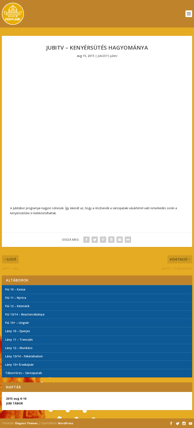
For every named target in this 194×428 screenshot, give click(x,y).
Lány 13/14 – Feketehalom (24, 356)
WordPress (65, 423)
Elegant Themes (26, 423)
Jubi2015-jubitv (107, 56)
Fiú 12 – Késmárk (17, 306)
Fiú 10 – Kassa (15, 289)
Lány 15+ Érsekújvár (19, 365)
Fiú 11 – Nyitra (15, 298)
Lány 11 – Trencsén (19, 340)
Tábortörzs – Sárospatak (23, 373)
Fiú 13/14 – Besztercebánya (24, 314)
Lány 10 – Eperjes (17, 331)
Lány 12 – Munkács (18, 348)
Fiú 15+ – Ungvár (17, 323)
